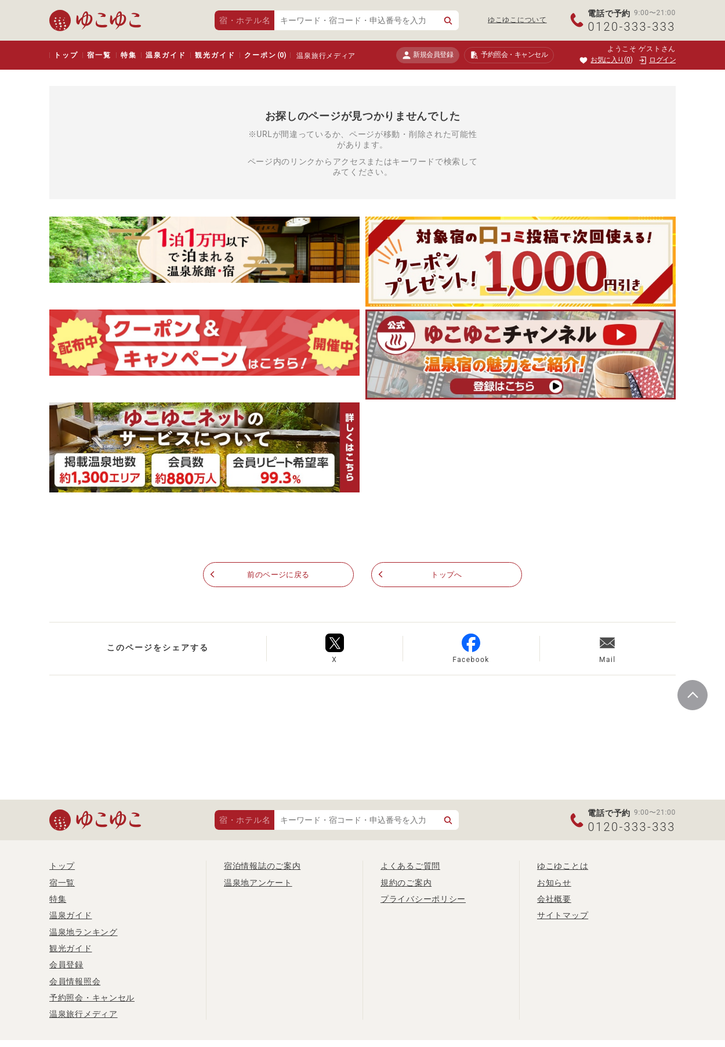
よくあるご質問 (410, 866)
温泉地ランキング (83, 932)
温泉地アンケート (258, 882)
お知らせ (554, 882)
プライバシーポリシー (423, 899)
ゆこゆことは (562, 866)
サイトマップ (562, 915)
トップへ (447, 575)
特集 (129, 55)
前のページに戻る (278, 575)
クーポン (265, 55)
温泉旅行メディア (326, 56)
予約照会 (509, 55)
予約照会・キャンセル (92, 997)
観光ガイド (215, 55)
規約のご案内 (406, 882)
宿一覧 (99, 55)
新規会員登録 (428, 55)
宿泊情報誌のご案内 (262, 866)
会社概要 (554, 899)
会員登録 (66, 965)
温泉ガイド (166, 55)
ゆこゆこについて (517, 20)
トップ (66, 55)
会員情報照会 (74, 981)
